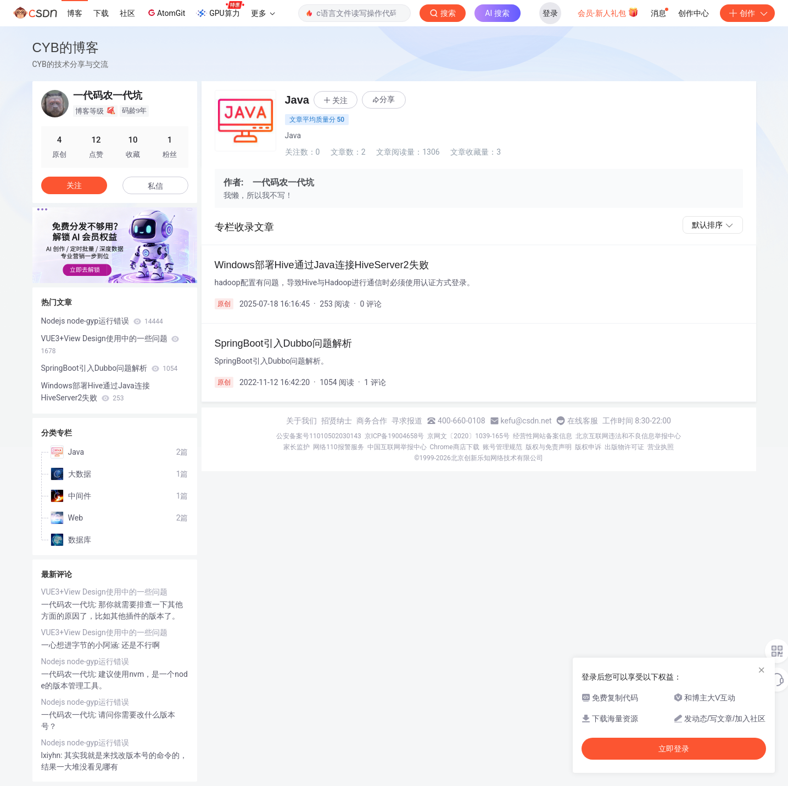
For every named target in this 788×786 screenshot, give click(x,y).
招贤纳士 (336, 420)
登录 (550, 13)
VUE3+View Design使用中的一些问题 (110, 344)
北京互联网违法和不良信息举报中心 (628, 436)
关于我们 (301, 420)
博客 (74, 13)
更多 (263, 13)
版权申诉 (588, 447)
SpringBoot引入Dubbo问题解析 (109, 368)
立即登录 (673, 748)
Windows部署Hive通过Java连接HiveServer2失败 (95, 391)
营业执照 (660, 447)
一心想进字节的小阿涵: (81, 645)
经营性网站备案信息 (542, 436)
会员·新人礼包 (608, 12)
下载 (101, 13)
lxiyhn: (53, 755)
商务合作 (371, 420)
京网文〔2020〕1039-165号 (468, 436)
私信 (155, 186)
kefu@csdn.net (526, 420)
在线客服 (582, 420)
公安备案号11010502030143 (318, 436)
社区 (127, 13)
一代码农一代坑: (70, 604)
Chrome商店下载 (454, 447)
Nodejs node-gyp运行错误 (102, 320)
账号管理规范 (502, 447)
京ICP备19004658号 (394, 436)
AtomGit (165, 12)
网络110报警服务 (338, 447)
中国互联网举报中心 (397, 447)
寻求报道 (407, 420)
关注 (74, 185)
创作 (747, 13)
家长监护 (296, 447)
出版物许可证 (624, 447)
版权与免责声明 (549, 447)
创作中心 (693, 13)
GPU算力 (220, 10)
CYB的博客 (65, 47)
